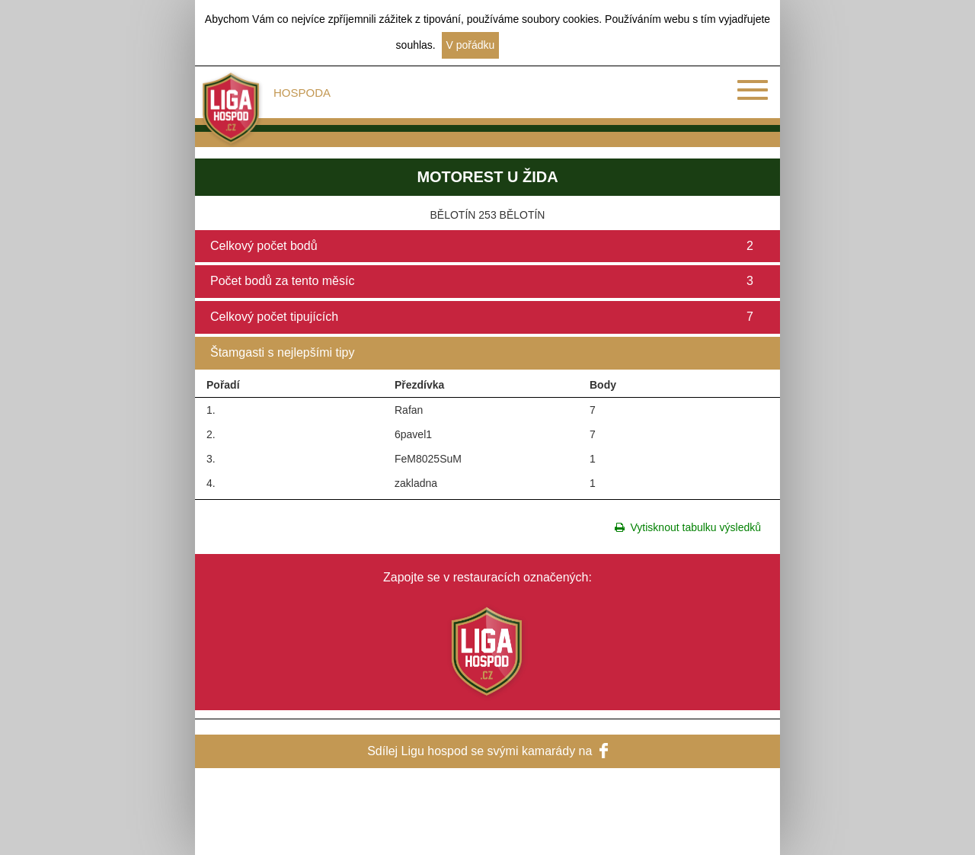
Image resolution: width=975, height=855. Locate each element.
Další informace (542, 45)
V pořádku (470, 45)
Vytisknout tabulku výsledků (688, 527)
